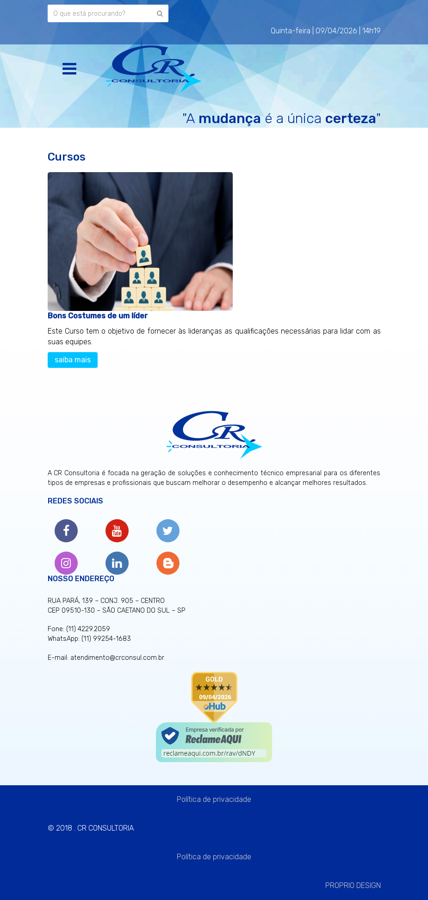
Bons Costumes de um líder (98, 315)
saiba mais (73, 359)
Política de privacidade (214, 799)
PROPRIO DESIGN (353, 885)
